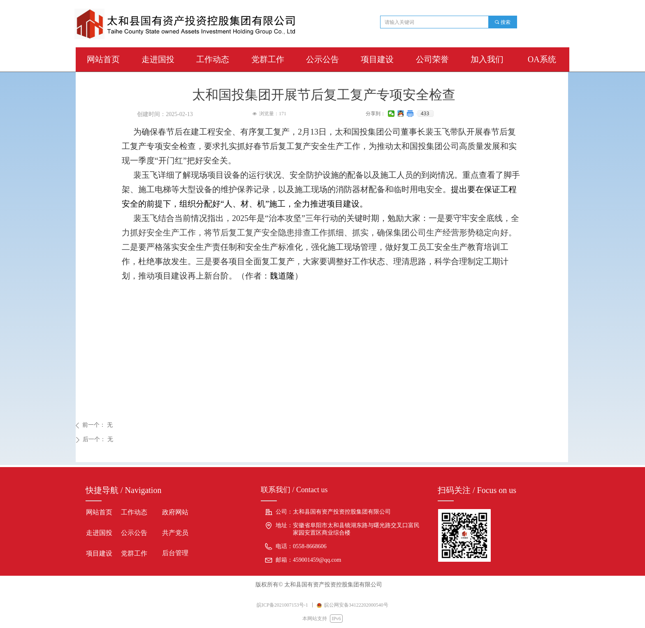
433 (425, 113)
